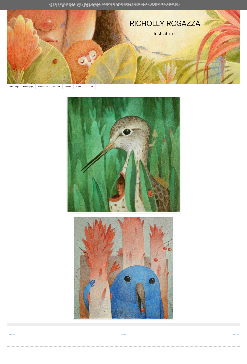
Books (78, 87)
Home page (14, 87)
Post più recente (11, 334)
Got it (197, 4)
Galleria (68, 87)
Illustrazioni (43, 87)
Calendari (56, 87)
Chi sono (89, 87)
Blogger (125, 356)
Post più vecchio (235, 334)
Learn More (190, 4)
